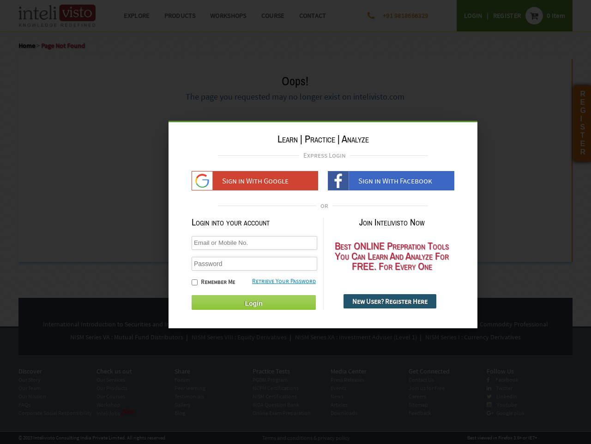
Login (253, 303)
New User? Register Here (390, 301)
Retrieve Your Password (284, 281)
